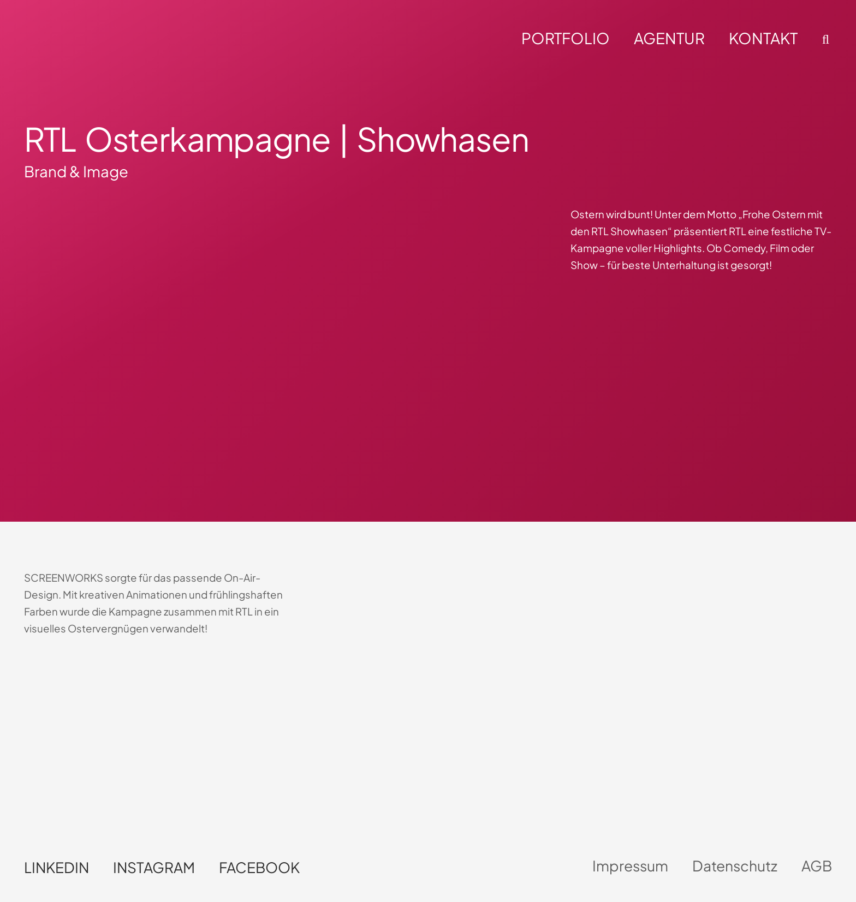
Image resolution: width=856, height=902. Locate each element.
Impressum (630, 866)
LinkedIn (56, 867)
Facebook (259, 867)
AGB (816, 866)
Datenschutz (734, 866)
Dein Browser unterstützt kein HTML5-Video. (120, 733)
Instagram (154, 867)
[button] (824, 39)
